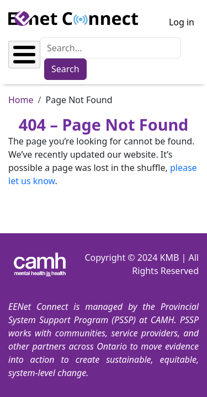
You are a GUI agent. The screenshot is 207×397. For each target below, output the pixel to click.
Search (65, 69)
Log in (181, 22)
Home (21, 100)
